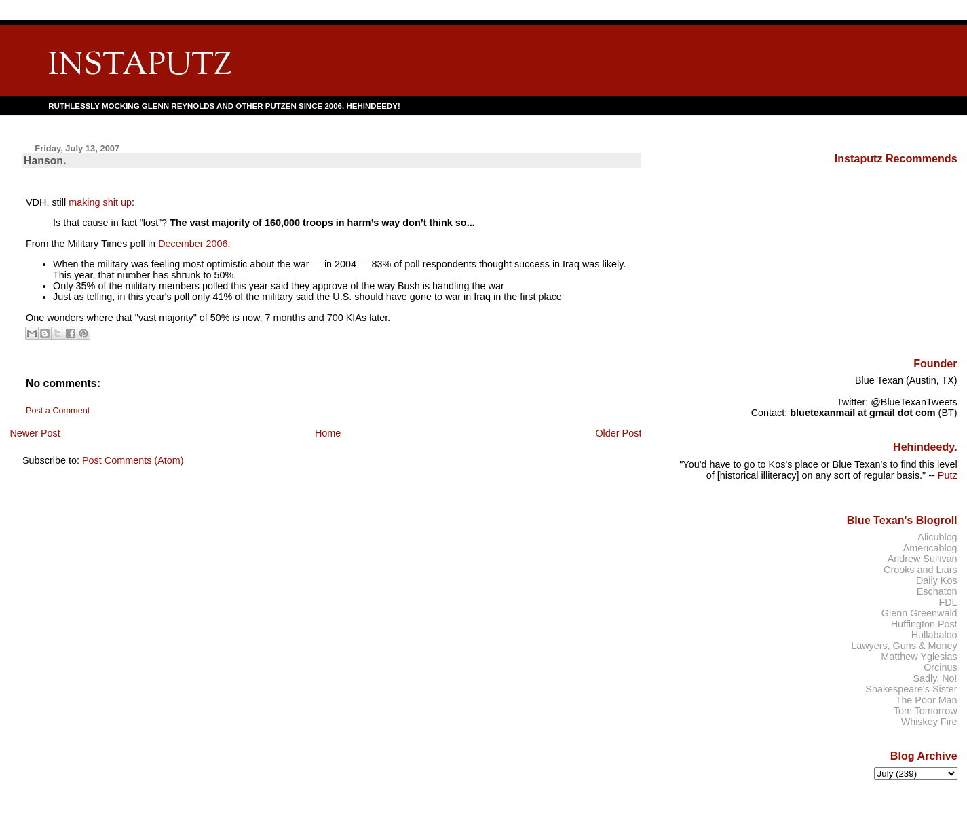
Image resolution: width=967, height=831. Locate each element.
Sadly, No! (935, 678)
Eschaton (937, 591)
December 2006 (192, 243)
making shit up (100, 202)
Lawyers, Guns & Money (904, 645)
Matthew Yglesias (919, 656)
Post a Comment (58, 411)
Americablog (930, 547)
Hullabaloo (934, 634)
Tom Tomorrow (925, 710)
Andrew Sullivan (922, 558)
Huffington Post (924, 623)
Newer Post (35, 433)
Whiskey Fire (929, 721)
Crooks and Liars (920, 569)
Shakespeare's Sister (911, 689)
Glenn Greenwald (919, 613)
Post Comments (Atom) (133, 460)
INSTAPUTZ (139, 66)
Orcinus (940, 667)
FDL (947, 602)
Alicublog (937, 537)
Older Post (618, 433)
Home (328, 433)
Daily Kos (936, 580)
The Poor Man (926, 700)
